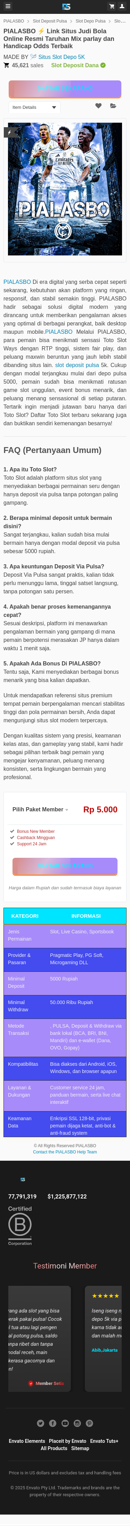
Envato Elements (27, 1441)
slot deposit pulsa (77, 365)
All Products (54, 1448)
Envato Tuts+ (104, 1441)
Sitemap (80, 1448)
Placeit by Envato (67, 1441)
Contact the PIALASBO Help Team (65, 1152)
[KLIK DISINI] (65, 88)
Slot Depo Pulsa (90, 21)
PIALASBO (13, 21)
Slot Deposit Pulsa (50, 21)
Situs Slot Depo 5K (61, 57)
